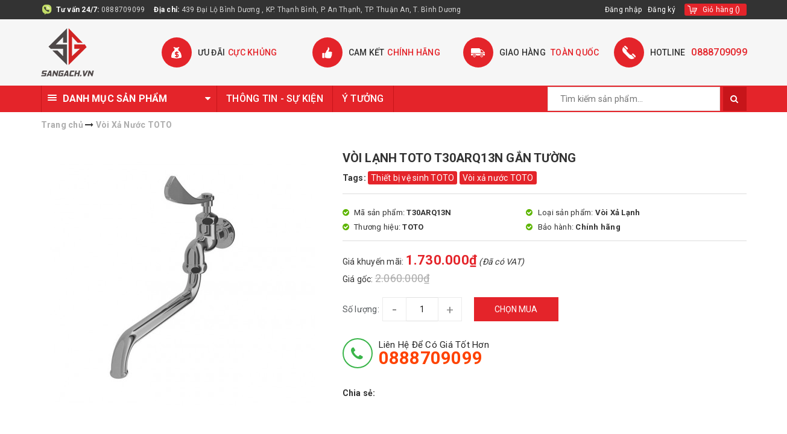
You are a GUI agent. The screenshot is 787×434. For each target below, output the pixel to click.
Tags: (355, 178)
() (722, 9)
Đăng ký (661, 9)
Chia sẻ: (359, 393)
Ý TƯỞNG (363, 98)
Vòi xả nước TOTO (498, 178)
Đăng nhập (623, 9)
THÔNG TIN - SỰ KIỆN (274, 98)
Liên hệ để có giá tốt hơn (434, 353)
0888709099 (123, 9)
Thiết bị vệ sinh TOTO (412, 178)
